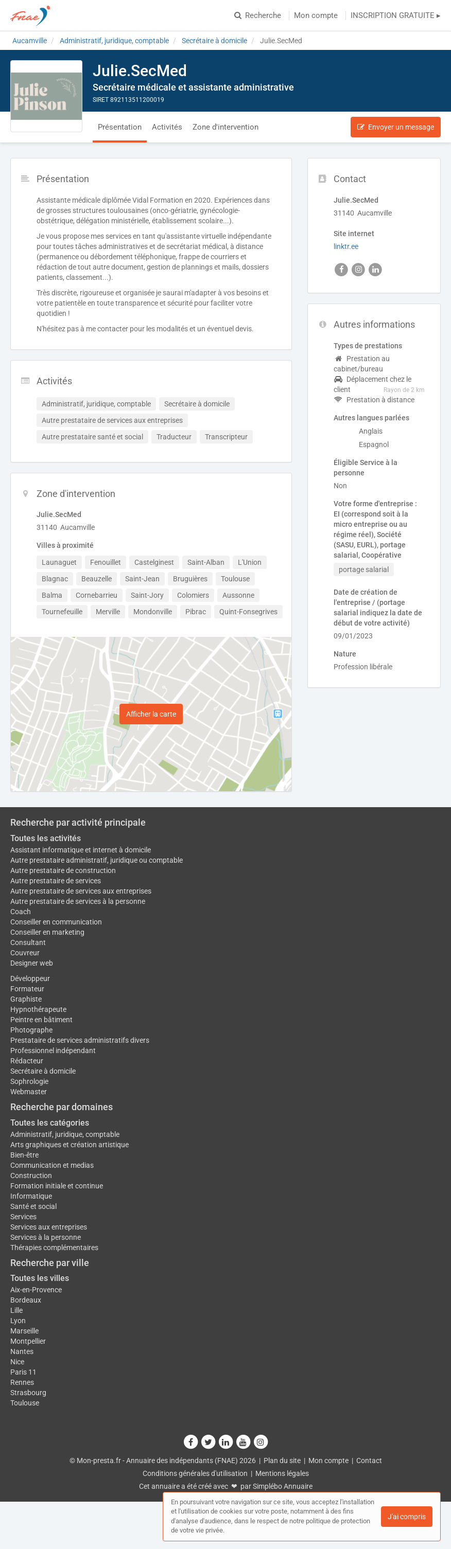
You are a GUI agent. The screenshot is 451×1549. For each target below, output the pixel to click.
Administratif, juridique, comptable (64, 1134)
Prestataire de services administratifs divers (79, 1040)
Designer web (31, 963)
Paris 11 (23, 1372)
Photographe (31, 1030)
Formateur (27, 989)
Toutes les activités (45, 838)
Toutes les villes (39, 1278)
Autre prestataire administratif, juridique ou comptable (96, 860)
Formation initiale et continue (56, 1186)
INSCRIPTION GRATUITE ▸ (396, 15)
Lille (16, 1310)
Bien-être (24, 1155)
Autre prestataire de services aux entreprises (80, 891)
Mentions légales (282, 1473)
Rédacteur (26, 1061)
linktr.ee (346, 246)
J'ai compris (407, 1516)
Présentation (120, 127)
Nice (17, 1362)
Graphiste (26, 999)
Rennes (22, 1382)
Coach (20, 911)
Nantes (21, 1351)
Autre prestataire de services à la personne (77, 901)
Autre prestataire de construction (63, 870)
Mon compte (316, 15)
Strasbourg (28, 1392)
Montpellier (28, 1341)
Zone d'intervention (225, 127)
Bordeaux (25, 1300)
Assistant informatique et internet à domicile (80, 850)
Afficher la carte (151, 714)
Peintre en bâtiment (41, 1020)
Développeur (30, 978)
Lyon (18, 1320)
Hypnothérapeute (38, 1009)
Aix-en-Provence (36, 1290)
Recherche (257, 15)
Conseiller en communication (56, 922)
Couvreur (25, 953)
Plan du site (282, 1460)
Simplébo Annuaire (283, 1486)
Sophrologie (29, 1081)
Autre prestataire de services (55, 881)
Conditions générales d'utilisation (195, 1473)
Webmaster (28, 1092)
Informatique (31, 1196)
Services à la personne (45, 1237)
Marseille (24, 1331)
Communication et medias (52, 1165)
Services (23, 1217)
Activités (167, 127)
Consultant (28, 942)
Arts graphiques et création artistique (69, 1145)
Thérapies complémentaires (54, 1247)
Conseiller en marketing (47, 932)
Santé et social (33, 1206)
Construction (31, 1175)
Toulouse (24, 1403)
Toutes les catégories (49, 1123)
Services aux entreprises (48, 1227)
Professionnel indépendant (53, 1050)
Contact (369, 1460)
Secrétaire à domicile (43, 1071)
